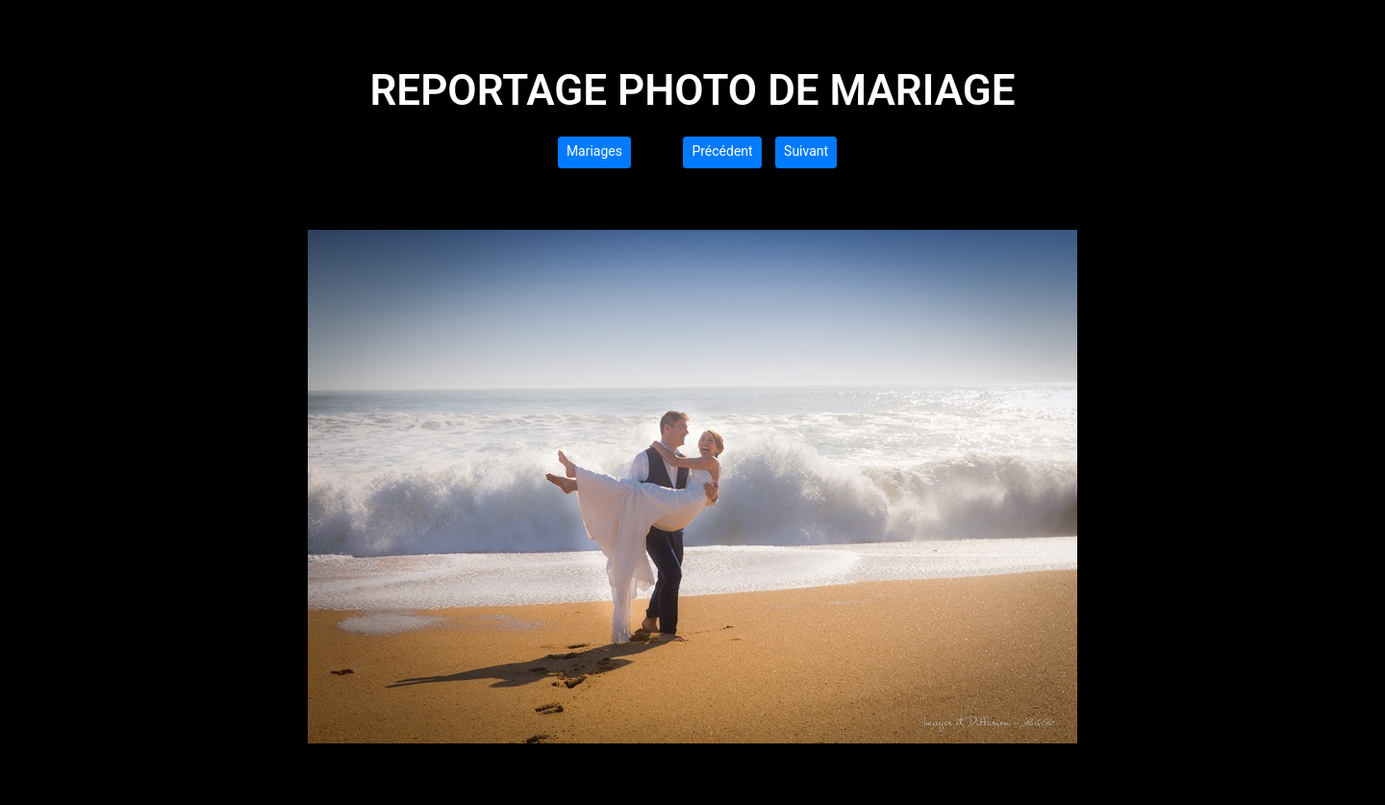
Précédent (722, 151)
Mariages (594, 151)
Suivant (806, 151)
